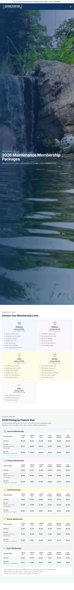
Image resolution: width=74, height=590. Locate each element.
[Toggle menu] (70, 6)
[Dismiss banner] (72, 2)
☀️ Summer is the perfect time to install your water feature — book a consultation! (38, 1)
